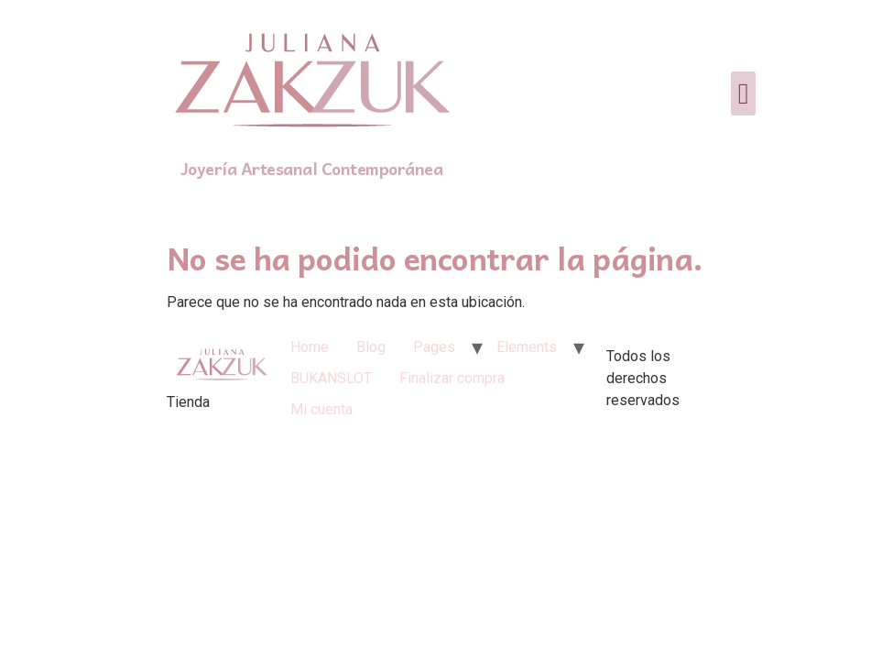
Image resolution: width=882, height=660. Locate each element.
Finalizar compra (452, 378)
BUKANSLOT (331, 378)
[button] (744, 94)
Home (309, 347)
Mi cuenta (321, 409)
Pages (434, 347)
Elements (526, 347)
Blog (371, 347)
